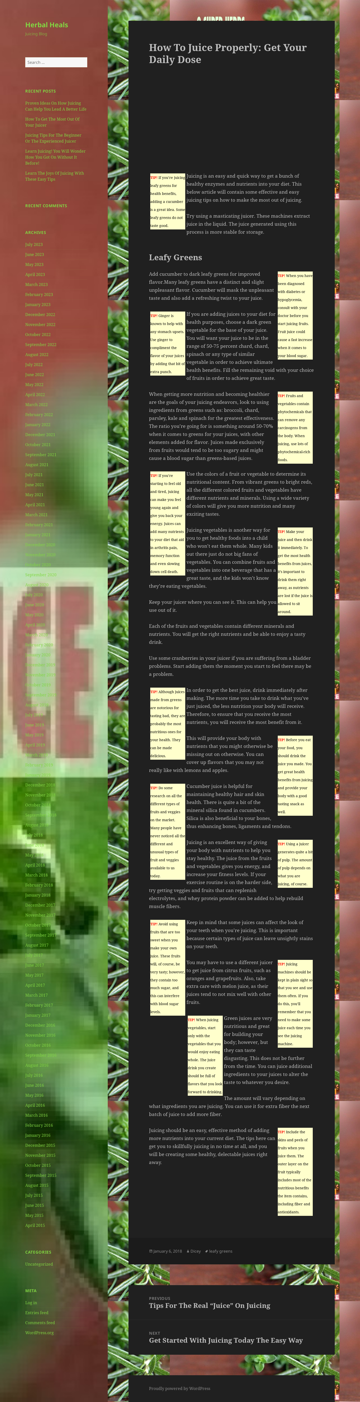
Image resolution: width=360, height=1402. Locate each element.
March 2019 (36, 755)
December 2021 (40, 434)
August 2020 (36, 585)
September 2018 (40, 815)
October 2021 (38, 444)
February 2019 (39, 765)
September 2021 (40, 454)
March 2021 (36, 514)
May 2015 (34, 1215)
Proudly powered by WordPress (179, 1388)
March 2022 (36, 404)
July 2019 (34, 715)
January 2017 (37, 1015)
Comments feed (40, 1322)
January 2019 (37, 775)
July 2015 (34, 1195)
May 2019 (34, 735)
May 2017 (34, 975)
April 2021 (35, 504)
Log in (31, 1302)
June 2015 (34, 1205)
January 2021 (37, 534)
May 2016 (34, 1095)
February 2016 (39, 1125)
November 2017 (40, 915)
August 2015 (36, 1185)
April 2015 (35, 1225)
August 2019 (36, 705)
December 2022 (40, 314)
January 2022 (37, 424)
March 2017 (36, 995)
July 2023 (34, 244)
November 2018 (40, 795)
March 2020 (36, 635)
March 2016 (36, 1115)
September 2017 (40, 935)
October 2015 (38, 1165)
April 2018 (35, 865)
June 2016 (34, 1085)
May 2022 (34, 384)
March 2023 (36, 284)
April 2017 (35, 985)
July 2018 (34, 835)
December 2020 (40, 544)
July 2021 (34, 474)
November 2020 (40, 554)
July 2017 (34, 955)
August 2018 (36, 825)
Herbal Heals (46, 24)
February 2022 (39, 414)
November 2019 (40, 675)
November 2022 (40, 324)
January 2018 (37, 895)
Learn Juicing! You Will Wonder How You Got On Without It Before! (55, 157)
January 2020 (37, 655)
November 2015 (40, 1155)
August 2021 (36, 464)
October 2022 (38, 334)
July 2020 (34, 595)
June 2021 (34, 484)
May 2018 (34, 855)
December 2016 (40, 1025)
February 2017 (39, 1005)
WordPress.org (39, 1332)
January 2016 (37, 1135)
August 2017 (36, 945)
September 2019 (40, 695)
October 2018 (38, 805)
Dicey (195, 1251)
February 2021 (39, 524)
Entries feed (36, 1312)
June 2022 (34, 374)
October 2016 (38, 1045)
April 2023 (35, 274)
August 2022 (36, 354)
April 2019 (35, 745)
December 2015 (40, 1145)
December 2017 (40, 905)
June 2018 (34, 845)
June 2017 (34, 965)
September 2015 (40, 1175)
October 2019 (38, 685)
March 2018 (36, 875)
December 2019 (40, 665)
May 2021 (34, 494)
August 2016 (36, 1065)
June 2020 (34, 605)
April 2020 (35, 625)
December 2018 (40, 785)
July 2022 (34, 364)
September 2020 (40, 575)
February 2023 (39, 294)
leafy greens (220, 1251)
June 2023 (34, 254)
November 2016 (40, 1035)
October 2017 (38, 925)
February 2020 (39, 645)
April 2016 (35, 1105)
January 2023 (37, 304)
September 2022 (40, 344)
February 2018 (39, 885)
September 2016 (40, 1055)
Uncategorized (39, 1264)
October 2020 (38, 565)
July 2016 (34, 1075)
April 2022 (35, 394)
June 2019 (34, 725)
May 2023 (34, 264)
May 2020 (34, 615)
